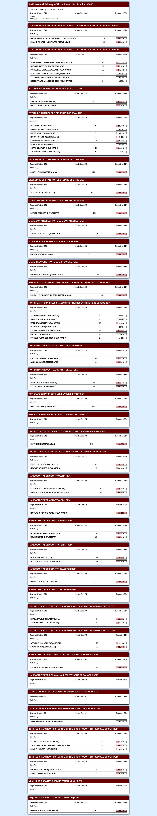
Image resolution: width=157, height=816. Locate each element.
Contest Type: (49, 19)
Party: (32, 19)
